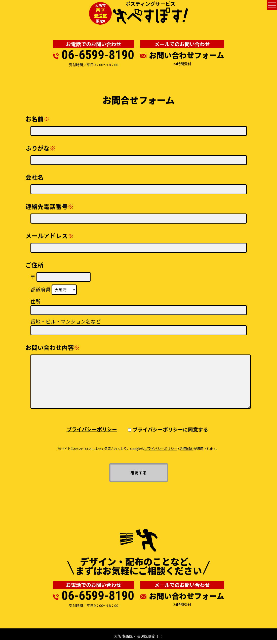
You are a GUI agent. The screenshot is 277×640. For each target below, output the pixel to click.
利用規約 (186, 448)
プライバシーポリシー (92, 429)
